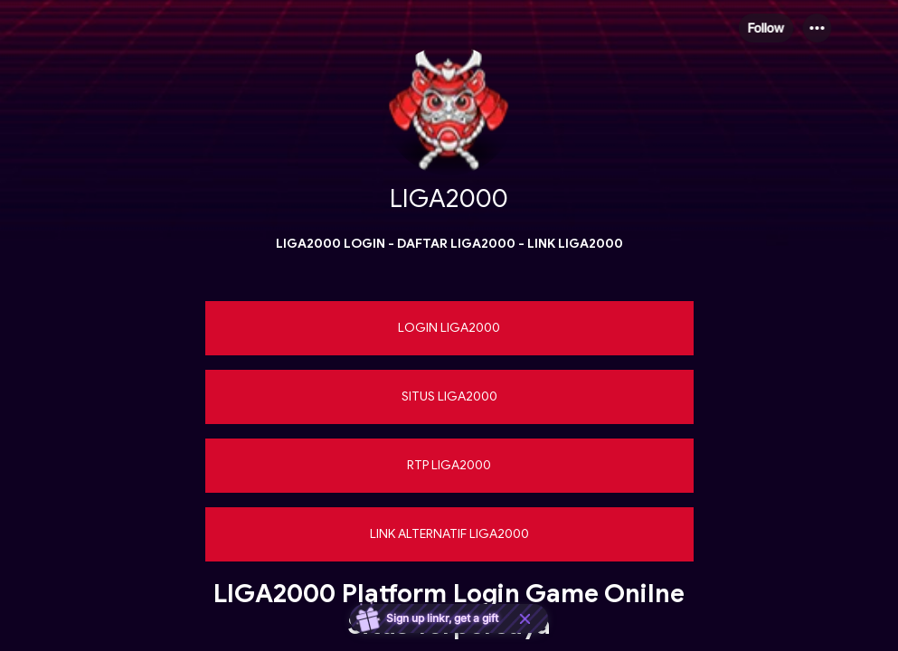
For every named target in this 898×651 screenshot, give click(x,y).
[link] (449, 328)
